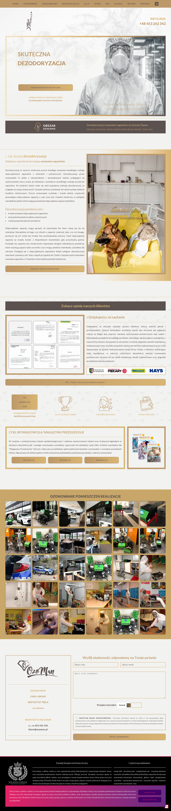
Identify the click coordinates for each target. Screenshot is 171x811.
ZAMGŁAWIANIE (49, 4)
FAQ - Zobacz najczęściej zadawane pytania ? (85, 382)
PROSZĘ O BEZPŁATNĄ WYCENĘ (45, 269)
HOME (15, 4)
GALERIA (118, 4)
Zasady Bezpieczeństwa (47, 784)
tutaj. (89, 726)
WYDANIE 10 (101, 460)
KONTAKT (145, 4)
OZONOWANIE (30, 4)
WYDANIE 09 (65, 460)
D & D (86, 4)
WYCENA (131, 4)
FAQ (108, 4)
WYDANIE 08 (28, 460)
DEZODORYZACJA (70, 4)
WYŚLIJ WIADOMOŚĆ (119, 737)
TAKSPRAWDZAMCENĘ (24, 402)
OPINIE (97, 4)
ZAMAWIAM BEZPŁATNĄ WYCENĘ (45, 87)
